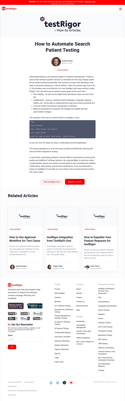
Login (57, 358)
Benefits (58, 302)
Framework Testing (105, 331)
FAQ (99, 297)
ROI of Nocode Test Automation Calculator (106, 359)
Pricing (57, 289)
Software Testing (104, 323)
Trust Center (12, 393)
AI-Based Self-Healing (62, 333)
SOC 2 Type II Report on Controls (85, 343)
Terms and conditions (15, 382)
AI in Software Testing (63, 306)
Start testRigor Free (51, 182)
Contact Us (80, 302)
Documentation (103, 302)
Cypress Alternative (62, 349)
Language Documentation (107, 306)
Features (58, 297)
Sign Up (57, 353)
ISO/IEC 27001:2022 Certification (83, 332)
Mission (79, 293)
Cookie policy (12, 386)
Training (101, 370)
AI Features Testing (62, 328)
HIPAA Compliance (83, 338)
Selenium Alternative (62, 341)
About (78, 289)
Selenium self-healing (106, 348)
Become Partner (82, 306)
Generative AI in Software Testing (64, 311)
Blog (78, 310)
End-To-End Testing (105, 327)
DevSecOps (80, 321)
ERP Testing (102, 339)
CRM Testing (103, 344)
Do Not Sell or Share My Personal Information (22, 389)
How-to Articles (63, 70)
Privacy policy (29, 382)
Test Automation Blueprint (104, 365)
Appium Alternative (62, 345)
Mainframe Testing (105, 335)
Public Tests (59, 362)
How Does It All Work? (63, 337)
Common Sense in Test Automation (106, 353)
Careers (79, 297)
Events (100, 318)
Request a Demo (74, 182)
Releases (101, 314)
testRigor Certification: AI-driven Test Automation (106, 291)
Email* (10, 335)
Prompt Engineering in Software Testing (63, 317)
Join (12, 347)
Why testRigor (60, 293)
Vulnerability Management (81, 326)
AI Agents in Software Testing (62, 323)
